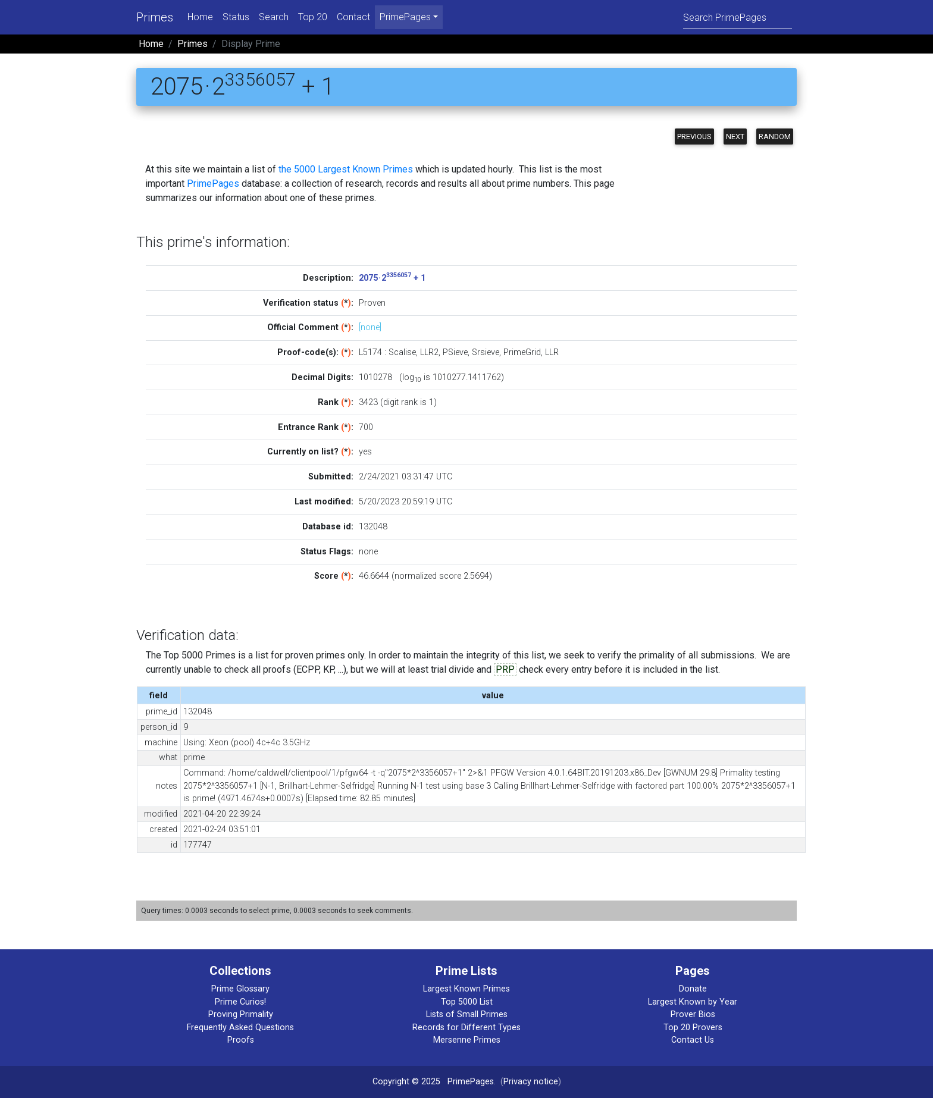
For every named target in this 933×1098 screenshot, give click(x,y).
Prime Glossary (240, 989)
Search (274, 17)
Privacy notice (530, 1082)
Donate (693, 989)
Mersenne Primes (466, 1040)
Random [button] (775, 136)
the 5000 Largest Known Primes (345, 169)
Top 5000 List (467, 1002)
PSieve (455, 352)
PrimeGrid (522, 352)
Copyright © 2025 (406, 1082)
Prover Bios (693, 1014)
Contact (353, 17)
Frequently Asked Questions (240, 1027)
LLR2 (429, 352)
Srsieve (485, 352)
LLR (552, 352)
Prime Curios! (240, 1002)
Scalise (402, 352)
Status (236, 17)
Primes (154, 17)
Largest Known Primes (466, 989)
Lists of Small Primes (467, 1014)
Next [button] (735, 136)
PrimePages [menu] (405, 17)
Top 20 (312, 17)
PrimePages (213, 183)
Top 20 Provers (692, 1027)
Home (200, 17)
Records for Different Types (466, 1027)
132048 (373, 527)
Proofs (240, 1040)
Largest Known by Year (692, 1002)
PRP (505, 669)
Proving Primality (240, 1014)
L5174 (370, 352)
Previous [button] (694, 136)
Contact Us (692, 1040)
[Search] (737, 17)
